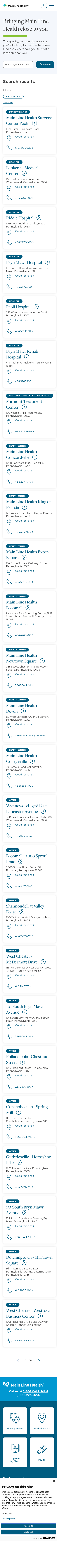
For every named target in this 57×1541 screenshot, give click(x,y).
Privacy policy (8, 1518)
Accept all (28, 1526)
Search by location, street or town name (19, 64)
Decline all (28, 1532)
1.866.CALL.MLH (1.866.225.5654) (32, 1393)
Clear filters (8, 102)
